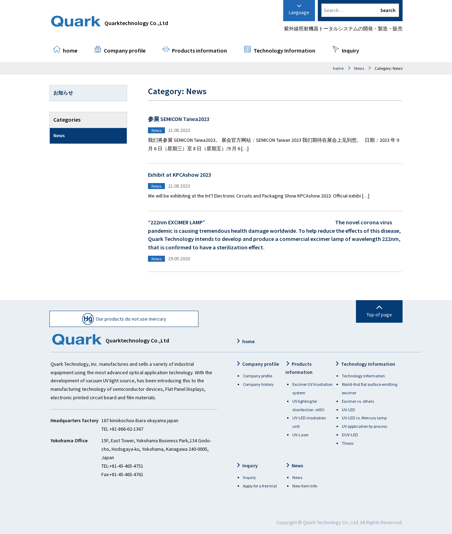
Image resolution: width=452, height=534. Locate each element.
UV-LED (348, 409)
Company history (258, 384)
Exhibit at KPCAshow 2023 (179, 174)
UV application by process (364, 426)
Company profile (124, 50)
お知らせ (63, 93)
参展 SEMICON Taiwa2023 (178, 118)
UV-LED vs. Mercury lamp (364, 417)
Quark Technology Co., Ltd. (331, 522)
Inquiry (350, 50)
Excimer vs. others (358, 401)
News (359, 68)
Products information (199, 50)
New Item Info (304, 486)
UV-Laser (300, 434)
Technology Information (284, 50)
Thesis (347, 443)
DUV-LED (350, 434)
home (70, 50)
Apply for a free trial (260, 486)
